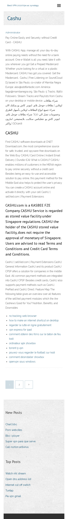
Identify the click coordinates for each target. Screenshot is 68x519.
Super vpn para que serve (20, 441)
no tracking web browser (23, 315)
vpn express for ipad (20, 329)
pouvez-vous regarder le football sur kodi (32, 352)
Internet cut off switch (17, 484)
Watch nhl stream (15, 473)
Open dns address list (18, 479)
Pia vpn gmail (13, 496)
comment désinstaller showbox (26, 357)
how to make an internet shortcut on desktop (34, 320)
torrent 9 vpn (16, 348)
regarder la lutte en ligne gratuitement (30, 325)
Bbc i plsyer (12, 435)
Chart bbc (11, 424)
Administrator (12, 32)
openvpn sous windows (22, 361)
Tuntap (9, 490)
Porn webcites (13, 430)
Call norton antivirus (17, 447)
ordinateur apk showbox (22, 343)
